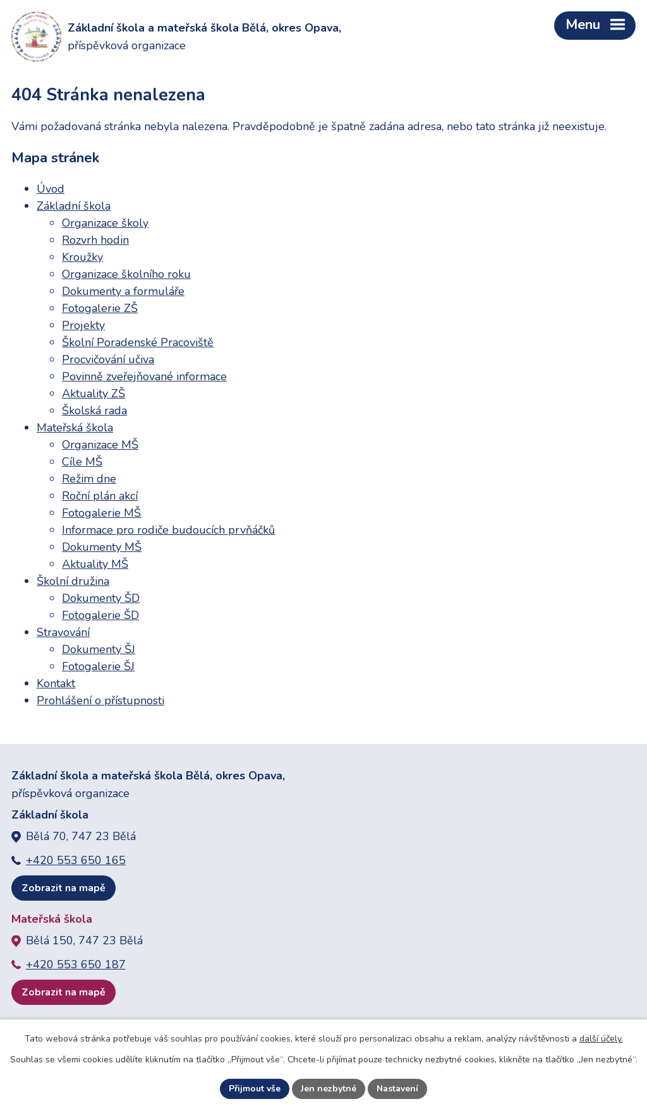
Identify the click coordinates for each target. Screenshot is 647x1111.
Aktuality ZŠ (93, 393)
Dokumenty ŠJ (98, 649)
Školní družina (73, 581)
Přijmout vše (255, 1089)
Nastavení (397, 1089)
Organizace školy (105, 223)
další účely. (601, 1039)
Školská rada (94, 410)
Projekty (83, 325)
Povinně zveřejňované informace (144, 376)
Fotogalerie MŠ (101, 512)
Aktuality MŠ (95, 564)
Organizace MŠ (100, 444)
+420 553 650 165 (76, 860)
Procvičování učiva (108, 359)
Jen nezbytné (328, 1089)
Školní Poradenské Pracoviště (138, 342)
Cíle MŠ (82, 461)
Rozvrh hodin (95, 240)
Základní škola (74, 205)
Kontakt (56, 683)
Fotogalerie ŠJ (98, 666)
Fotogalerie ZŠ (100, 308)
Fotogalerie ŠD (100, 615)
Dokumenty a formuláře (123, 291)
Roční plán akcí (100, 495)
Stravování (63, 632)
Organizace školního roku (126, 274)
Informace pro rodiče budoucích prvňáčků (168, 529)
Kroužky (82, 257)
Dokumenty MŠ (102, 547)
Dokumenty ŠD (101, 598)
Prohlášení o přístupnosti (100, 700)
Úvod (50, 188)
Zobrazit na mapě (63, 888)
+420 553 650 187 (76, 964)
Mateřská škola (75, 427)
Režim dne (89, 478)
